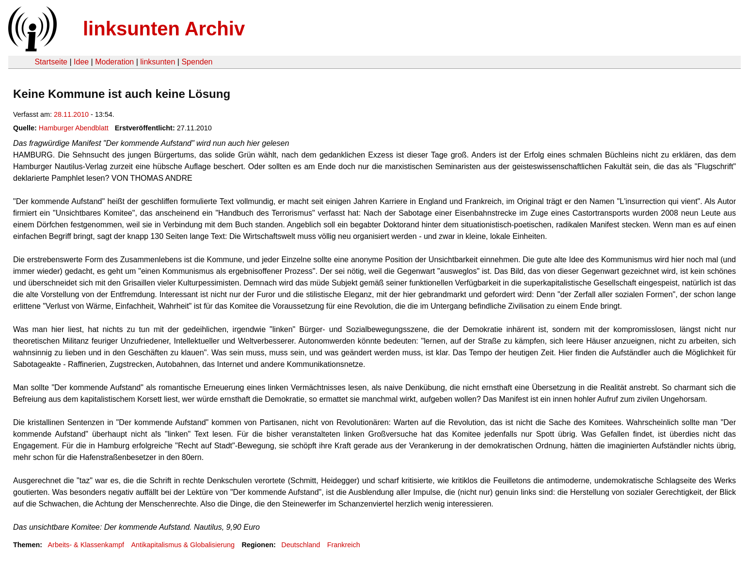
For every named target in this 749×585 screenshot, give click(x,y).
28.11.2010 (71, 114)
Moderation (114, 62)
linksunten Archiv (164, 28)
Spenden (196, 62)
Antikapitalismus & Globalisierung (183, 545)
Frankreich (343, 545)
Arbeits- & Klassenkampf (86, 545)
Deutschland (300, 545)
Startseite (50, 62)
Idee (81, 62)
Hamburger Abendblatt (74, 128)
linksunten (157, 62)
